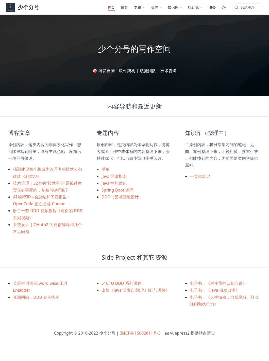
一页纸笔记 (200, 176)
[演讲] (154, 7)
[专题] (137, 7)
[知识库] (173, 7)
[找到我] (194, 7)
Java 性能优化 (114, 183)
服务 (210, 7)
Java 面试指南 (114, 176)
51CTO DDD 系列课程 (121, 283)
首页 (109, 7)
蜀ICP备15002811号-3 (140, 333)
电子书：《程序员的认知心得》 (218, 283)
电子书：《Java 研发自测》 (215, 290)
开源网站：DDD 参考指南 (36, 297)
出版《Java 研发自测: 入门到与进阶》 (136, 290)
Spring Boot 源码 (117, 190)
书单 (106, 169)
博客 (122, 7)
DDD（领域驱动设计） (122, 197)
